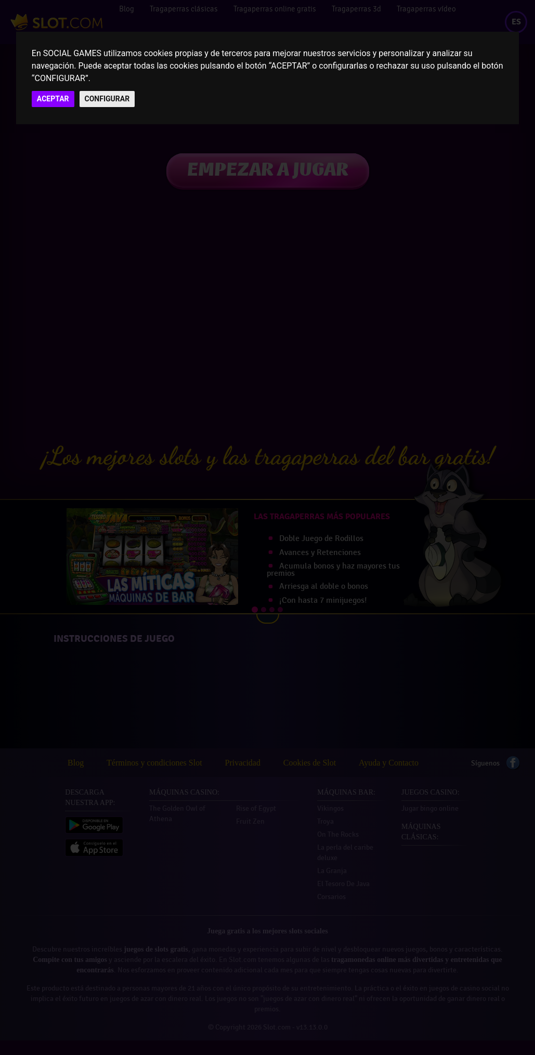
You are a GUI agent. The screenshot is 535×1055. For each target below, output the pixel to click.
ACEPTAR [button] (53, 99)
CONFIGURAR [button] (107, 99)
